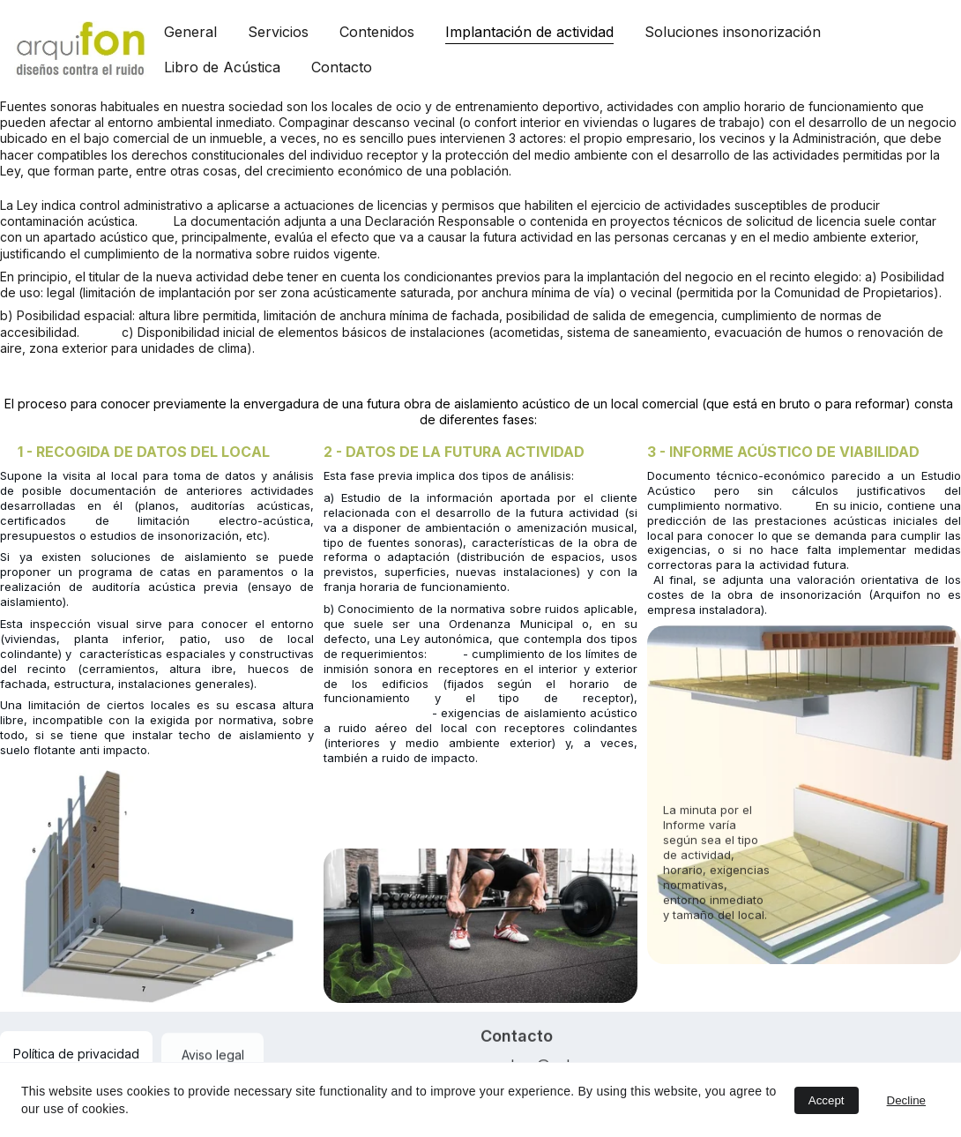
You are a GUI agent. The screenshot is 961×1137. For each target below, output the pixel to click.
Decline (906, 1100)
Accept (826, 1100)
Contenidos (376, 32)
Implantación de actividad (529, 32)
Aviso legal (213, 1058)
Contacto (341, 67)
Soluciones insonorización (732, 32)
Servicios (278, 32)
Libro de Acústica (222, 67)
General (190, 32)
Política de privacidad (76, 1053)
